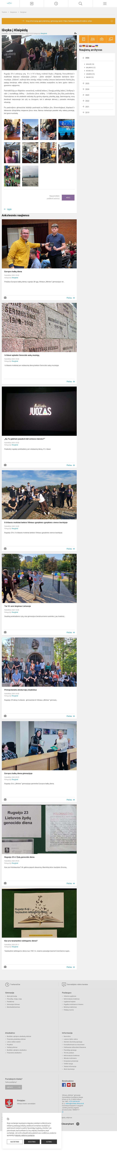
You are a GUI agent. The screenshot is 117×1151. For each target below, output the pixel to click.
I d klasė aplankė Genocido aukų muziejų (21, 355)
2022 (87, 101)
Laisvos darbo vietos (71, 1039)
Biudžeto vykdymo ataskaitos (17, 1050)
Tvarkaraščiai (12, 985)
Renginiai (23, 12)
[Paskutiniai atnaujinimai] (56, 3)
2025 (87, 83)
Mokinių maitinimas (70, 1007)
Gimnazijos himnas (13, 1004)
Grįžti (9, 209)
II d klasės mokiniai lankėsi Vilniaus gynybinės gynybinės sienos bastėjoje (36, 522)
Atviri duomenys (69, 1069)
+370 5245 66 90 (74, 1101)
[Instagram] (73, 1085)
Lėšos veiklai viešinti (14, 1042)
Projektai (10, 1044)
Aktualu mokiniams (70, 1058)
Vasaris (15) (90, 74)
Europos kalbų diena (13, 271)
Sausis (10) (90, 77)
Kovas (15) (89, 71)
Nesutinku (32, 1142)
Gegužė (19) (90, 64)
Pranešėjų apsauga (70, 1050)
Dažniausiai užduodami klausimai (75, 1047)
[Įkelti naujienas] (32, 3)
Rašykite (10, 1087)
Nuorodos (67, 1036)
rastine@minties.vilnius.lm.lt (74, 1103)
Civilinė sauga (68, 1064)
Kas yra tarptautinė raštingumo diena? (21, 941)
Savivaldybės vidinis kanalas (75, 985)
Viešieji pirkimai (12, 1047)
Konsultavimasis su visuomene (74, 1044)
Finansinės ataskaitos (14, 1053)
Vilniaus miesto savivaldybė (26, 1103)
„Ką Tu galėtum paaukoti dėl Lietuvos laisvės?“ (24, 439)
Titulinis (4, 12)
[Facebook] (64, 1085)
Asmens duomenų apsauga (73, 1042)
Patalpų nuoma (69, 1010)
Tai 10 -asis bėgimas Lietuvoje (17, 606)
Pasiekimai (10, 1001)
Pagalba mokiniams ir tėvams (73, 1004)
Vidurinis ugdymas (70, 996)
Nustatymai (15, 1142)
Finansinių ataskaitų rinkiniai (16, 1039)
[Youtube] (69, 1085)
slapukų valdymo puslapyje (25, 1135)
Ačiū (68, 197)
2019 (87, 112)
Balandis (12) (90, 67)
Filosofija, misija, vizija (14, 999)
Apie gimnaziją (12, 996)
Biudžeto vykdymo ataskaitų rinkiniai (19, 1036)
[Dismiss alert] (112, 21)
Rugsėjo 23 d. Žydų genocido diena (19, 857)
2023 (87, 95)
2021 (87, 107)
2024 (87, 89)
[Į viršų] (77, 1124)
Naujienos (13, 12)
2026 (87, 58)
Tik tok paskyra (69, 1053)
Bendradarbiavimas (13, 1007)
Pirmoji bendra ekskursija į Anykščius (20, 690)
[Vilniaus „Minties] (9, 3)
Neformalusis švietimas (71, 999)
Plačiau (69, 298)
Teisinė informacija (70, 1066)
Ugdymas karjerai (69, 1001)
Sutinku (49, 1142)
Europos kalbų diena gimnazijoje (18, 773)
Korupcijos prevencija (71, 1061)
